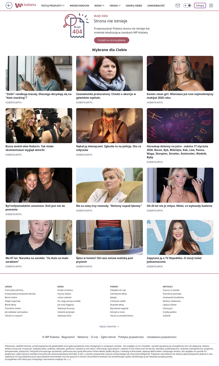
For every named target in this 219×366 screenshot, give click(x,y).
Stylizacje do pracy (66, 308)
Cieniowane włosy (118, 293)
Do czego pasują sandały (69, 301)
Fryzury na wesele (171, 290)
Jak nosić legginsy (66, 304)
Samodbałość (156, 5)
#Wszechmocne (79, 5)
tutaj (69, 359)
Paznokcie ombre (13, 308)
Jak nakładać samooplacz (16, 312)
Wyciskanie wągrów (119, 308)
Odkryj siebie (134, 5)
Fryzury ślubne (64, 293)
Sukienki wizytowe (66, 312)
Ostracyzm (168, 308)
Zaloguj (200, 5)
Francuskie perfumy (14, 290)
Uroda (114, 5)
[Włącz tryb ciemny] (187, 5)
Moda (98, 5)
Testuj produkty (51, 5)
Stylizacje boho (65, 315)
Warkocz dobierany (172, 301)
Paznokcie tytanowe (172, 293)
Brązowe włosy (117, 304)
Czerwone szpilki (118, 301)
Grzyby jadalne (170, 312)
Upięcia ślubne (170, 304)
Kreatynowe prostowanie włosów (20, 293)
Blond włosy (10, 304)
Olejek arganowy (13, 301)
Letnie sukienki (65, 297)
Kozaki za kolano (65, 290)
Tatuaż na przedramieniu (121, 315)
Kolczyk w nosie (117, 312)
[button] (211, 5)
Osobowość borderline (173, 297)
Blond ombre (11, 297)
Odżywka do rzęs (118, 290)
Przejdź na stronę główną (111, 40)
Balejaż (113, 297)
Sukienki (167, 315)
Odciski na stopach (14, 315)
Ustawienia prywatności (161, 337)
